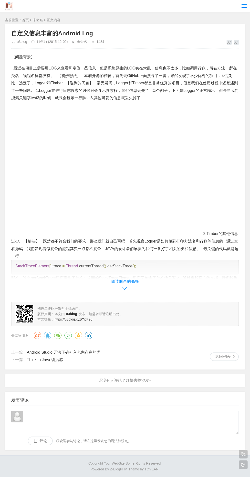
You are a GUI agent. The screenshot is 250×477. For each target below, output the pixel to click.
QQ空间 (78, 335)
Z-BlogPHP (118, 469)
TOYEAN (151, 469)
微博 (37, 335)
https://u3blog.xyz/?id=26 (73, 319)
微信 (58, 335)
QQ (47, 335)
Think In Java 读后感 (45, 360)
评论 (43, 441)
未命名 (38, 20)
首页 (25, 20)
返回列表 (223, 356)
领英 (88, 335)
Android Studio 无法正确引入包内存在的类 (63, 352)
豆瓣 (68, 335)
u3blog (22, 42)
